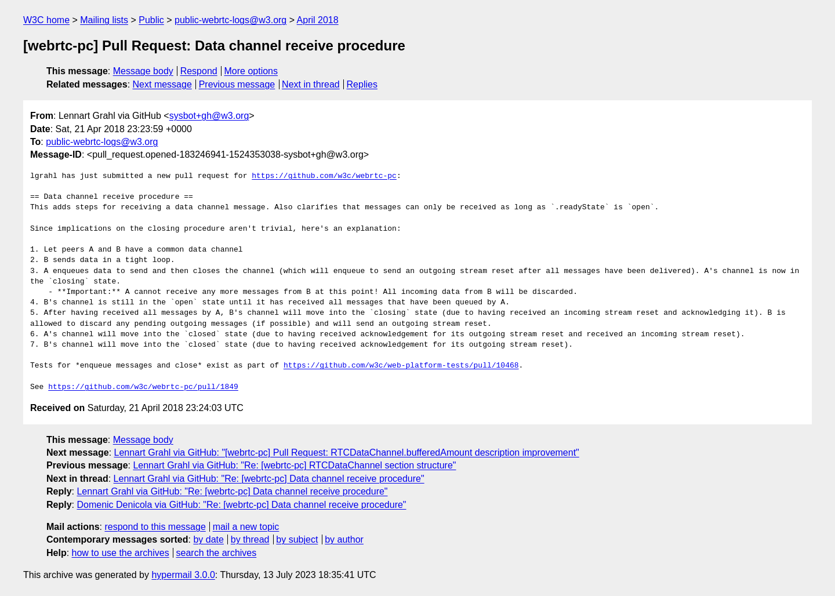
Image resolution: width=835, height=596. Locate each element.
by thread (250, 539)
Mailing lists (104, 20)
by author (344, 539)
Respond (198, 71)
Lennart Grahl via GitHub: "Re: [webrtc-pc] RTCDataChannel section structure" (294, 465)
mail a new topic (246, 527)
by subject (297, 539)
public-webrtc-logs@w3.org (230, 20)
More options (251, 71)
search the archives (216, 553)
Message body (143, 71)
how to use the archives (120, 553)
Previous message (237, 84)
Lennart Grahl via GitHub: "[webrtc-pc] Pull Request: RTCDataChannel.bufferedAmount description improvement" (346, 452)
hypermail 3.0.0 (183, 575)
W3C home (46, 20)
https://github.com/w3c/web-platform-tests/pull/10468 (401, 366)
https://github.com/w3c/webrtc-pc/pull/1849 (143, 387)
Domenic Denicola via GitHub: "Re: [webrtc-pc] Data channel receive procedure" (241, 505)
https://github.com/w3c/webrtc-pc (324, 176)
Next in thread (311, 84)
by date (208, 539)
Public (151, 20)
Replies (362, 84)
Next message (162, 84)
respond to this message (154, 527)
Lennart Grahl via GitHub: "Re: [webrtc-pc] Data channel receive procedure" (269, 479)
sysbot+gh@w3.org (209, 116)
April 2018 (318, 20)
